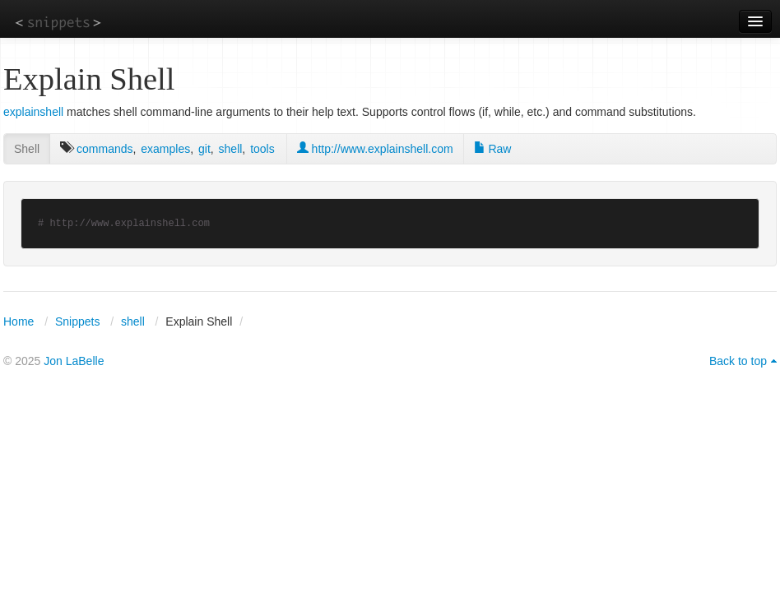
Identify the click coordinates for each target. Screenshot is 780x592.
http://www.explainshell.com (375, 148)
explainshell (33, 111)
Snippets (77, 321)
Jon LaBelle (74, 361)
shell (231, 148)
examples (165, 148)
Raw (493, 148)
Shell (26, 148)
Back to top (738, 361)
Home (18, 321)
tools (262, 148)
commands (104, 148)
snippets (58, 21)
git (204, 148)
